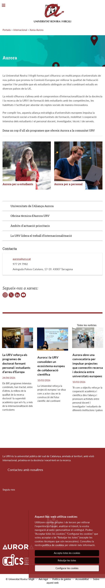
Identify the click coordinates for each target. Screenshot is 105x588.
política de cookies (53, 545)
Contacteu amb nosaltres (25, 470)
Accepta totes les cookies (67, 553)
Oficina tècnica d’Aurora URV (29, 216)
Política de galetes (61, 579)
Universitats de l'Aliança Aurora (32, 206)
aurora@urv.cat (22, 258)
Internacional (20, 29)
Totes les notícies (87, 325)
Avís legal (43, 579)
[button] (99, 338)
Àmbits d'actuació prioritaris (30, 226)
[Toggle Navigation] (3, 5)
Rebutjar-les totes (67, 560)
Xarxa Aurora (36, 29)
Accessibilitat (82, 579)
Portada (7, 29)
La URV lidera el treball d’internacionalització (41, 236)
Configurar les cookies (67, 568)
